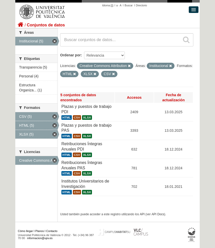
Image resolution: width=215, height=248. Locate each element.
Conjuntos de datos (46, 25)
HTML (66, 117)
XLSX (87, 117)
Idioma (108, 5)
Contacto (51, 231)
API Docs (158, 214)
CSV (77, 117)
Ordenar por (70, 55)
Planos (39, 231)
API (142, 214)
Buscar (129, 5)
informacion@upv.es (40, 238)
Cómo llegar (25, 231)
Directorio (141, 5)
